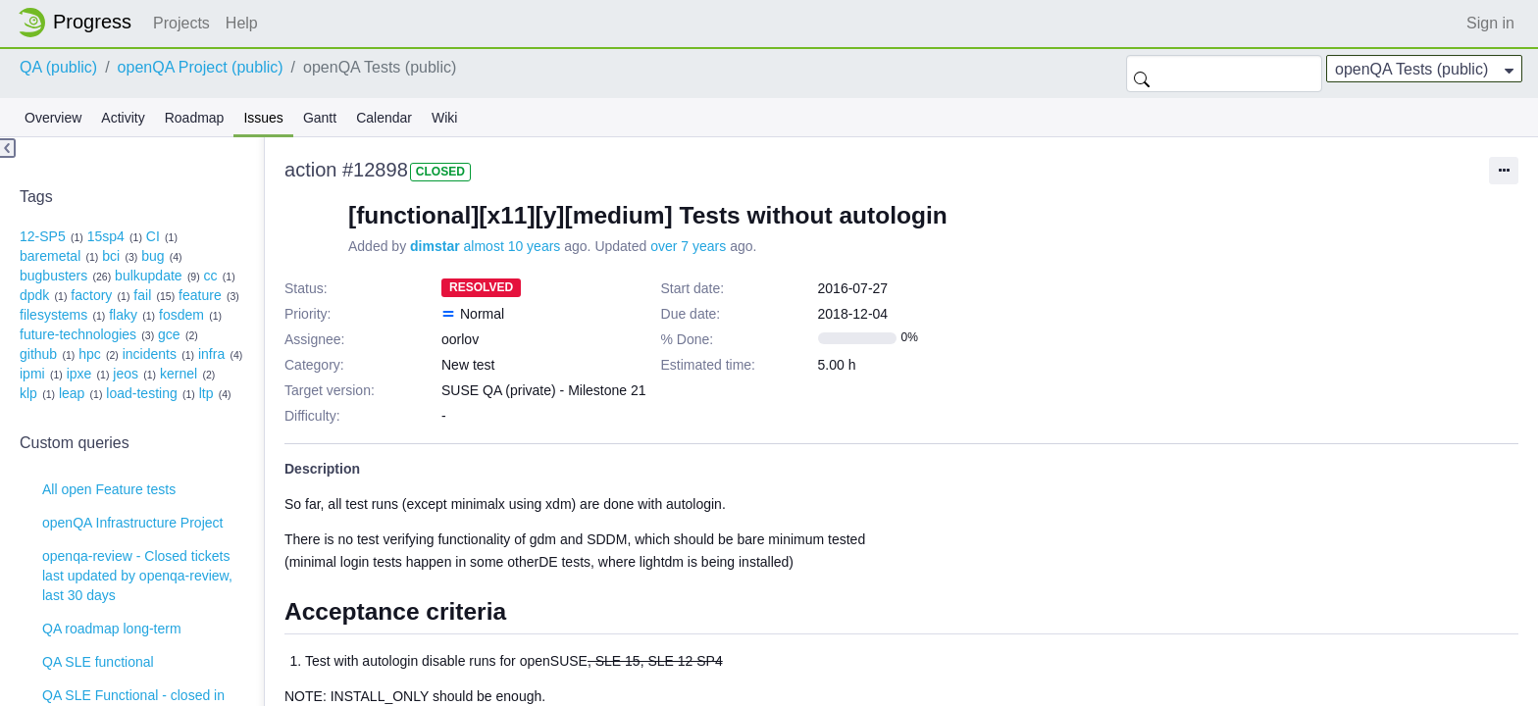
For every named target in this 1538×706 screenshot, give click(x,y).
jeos (125, 373)
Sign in (1490, 23)
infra (211, 354)
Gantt (319, 118)
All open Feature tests (109, 489)
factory (91, 295)
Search (1142, 73)
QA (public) (58, 67)
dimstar (435, 246)
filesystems (53, 315)
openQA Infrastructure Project (132, 522)
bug (152, 256)
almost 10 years (512, 246)
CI (153, 236)
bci (111, 256)
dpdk (34, 295)
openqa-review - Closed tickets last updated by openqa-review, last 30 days (137, 575)
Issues (262, 118)
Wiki (444, 118)
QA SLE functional (98, 662)
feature (200, 295)
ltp (206, 393)
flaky (123, 315)
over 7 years (688, 246)
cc (211, 275)
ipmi (32, 373)
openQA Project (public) (200, 67)
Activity (122, 118)
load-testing (141, 393)
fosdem (181, 315)
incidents (150, 354)
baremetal (50, 256)
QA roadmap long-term (111, 628)
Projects (181, 23)
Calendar (384, 118)
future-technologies (78, 334)
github (38, 354)
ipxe (79, 373)
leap (71, 393)
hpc (89, 354)
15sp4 (106, 236)
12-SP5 (43, 236)
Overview (53, 118)
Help (242, 23)
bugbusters (53, 275)
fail (142, 295)
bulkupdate (148, 275)
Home (80, 22)
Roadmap (195, 118)
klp (28, 393)
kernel (178, 373)
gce (169, 334)
